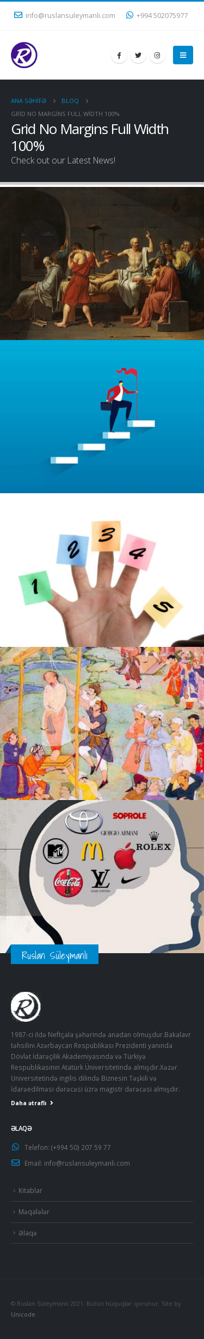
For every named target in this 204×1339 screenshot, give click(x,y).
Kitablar (30, 1190)
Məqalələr (34, 1211)
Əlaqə (27, 1232)
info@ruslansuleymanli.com (64, 15)
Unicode (23, 1314)
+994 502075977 (157, 15)
